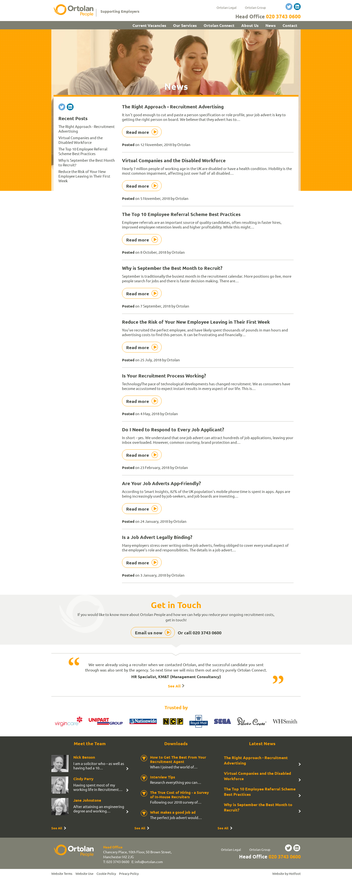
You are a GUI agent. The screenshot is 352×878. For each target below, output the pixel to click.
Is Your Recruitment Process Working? (164, 376)
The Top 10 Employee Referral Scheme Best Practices (181, 214)
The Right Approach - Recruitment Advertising (173, 106)
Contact (290, 25)
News (270, 25)
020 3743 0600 (283, 16)
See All (174, 686)
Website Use (84, 873)
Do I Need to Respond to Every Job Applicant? (173, 429)
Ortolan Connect (219, 25)
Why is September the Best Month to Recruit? (172, 268)
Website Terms (61, 873)
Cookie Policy (106, 873)
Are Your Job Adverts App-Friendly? (161, 483)
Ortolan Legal (227, 7)
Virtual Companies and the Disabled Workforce (174, 160)
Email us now (148, 632)
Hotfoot (295, 873)
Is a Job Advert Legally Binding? (157, 537)
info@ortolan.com (149, 861)
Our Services (185, 25)
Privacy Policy (129, 873)
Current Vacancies (149, 25)
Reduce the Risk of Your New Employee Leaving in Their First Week (196, 322)
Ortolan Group (255, 7)
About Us (250, 25)
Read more (137, 132)
